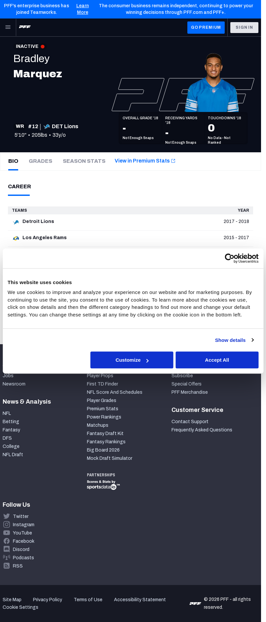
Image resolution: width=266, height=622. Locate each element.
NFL (7, 413)
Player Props (100, 375)
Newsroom (14, 384)
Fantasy (11, 429)
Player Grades (101, 400)
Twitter (20, 516)
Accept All (217, 360)
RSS (18, 566)
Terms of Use (88, 599)
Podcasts (23, 557)
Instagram (23, 524)
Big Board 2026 (103, 450)
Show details (230, 340)
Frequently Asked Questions (201, 429)
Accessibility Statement (140, 599)
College (11, 446)
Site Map (12, 599)
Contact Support (190, 421)
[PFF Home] (25, 27)
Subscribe (182, 375)
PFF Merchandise (189, 392)
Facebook (23, 541)
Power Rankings (104, 417)
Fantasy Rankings (106, 441)
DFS (7, 438)
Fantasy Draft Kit (105, 433)
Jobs (8, 375)
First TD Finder (102, 384)
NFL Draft (13, 454)
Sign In (244, 27)
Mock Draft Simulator (109, 458)
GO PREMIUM (206, 27)
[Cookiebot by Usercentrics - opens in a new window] (229, 258)
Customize (132, 360)
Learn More (82, 9)
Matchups (97, 425)
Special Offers (186, 384)
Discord (21, 549)
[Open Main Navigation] (8, 27)
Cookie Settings (20, 607)
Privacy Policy (47, 599)
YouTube (22, 533)
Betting (11, 421)
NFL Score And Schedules (114, 392)
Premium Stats (102, 408)
